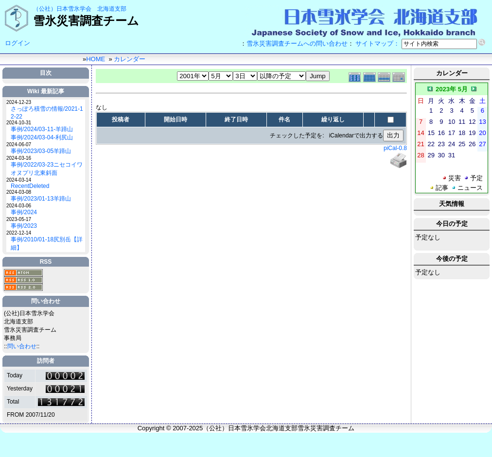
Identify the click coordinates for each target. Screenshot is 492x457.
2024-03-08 (18, 192)
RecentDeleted (30, 186)
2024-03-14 (18, 180)
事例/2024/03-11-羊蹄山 (42, 129)
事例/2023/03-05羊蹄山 (41, 151)
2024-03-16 (18, 158)
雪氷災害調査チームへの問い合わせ (297, 43)
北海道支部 (111, 8)
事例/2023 (24, 225)
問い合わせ (21, 346)
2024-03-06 (18, 205)
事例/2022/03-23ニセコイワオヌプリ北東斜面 (47, 168)
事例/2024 (24, 212)
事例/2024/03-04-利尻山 (42, 137)
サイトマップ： (377, 43)
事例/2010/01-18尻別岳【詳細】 (47, 243)
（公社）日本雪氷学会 (62, 8)
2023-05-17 (18, 219)
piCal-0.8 (395, 148)
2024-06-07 (18, 144)
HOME (95, 59)
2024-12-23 (18, 102)
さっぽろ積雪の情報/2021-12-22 (47, 112)
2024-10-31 (18, 122)
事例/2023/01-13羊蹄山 (41, 198)
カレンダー (129, 59)
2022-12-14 (18, 233)
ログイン (17, 43)
